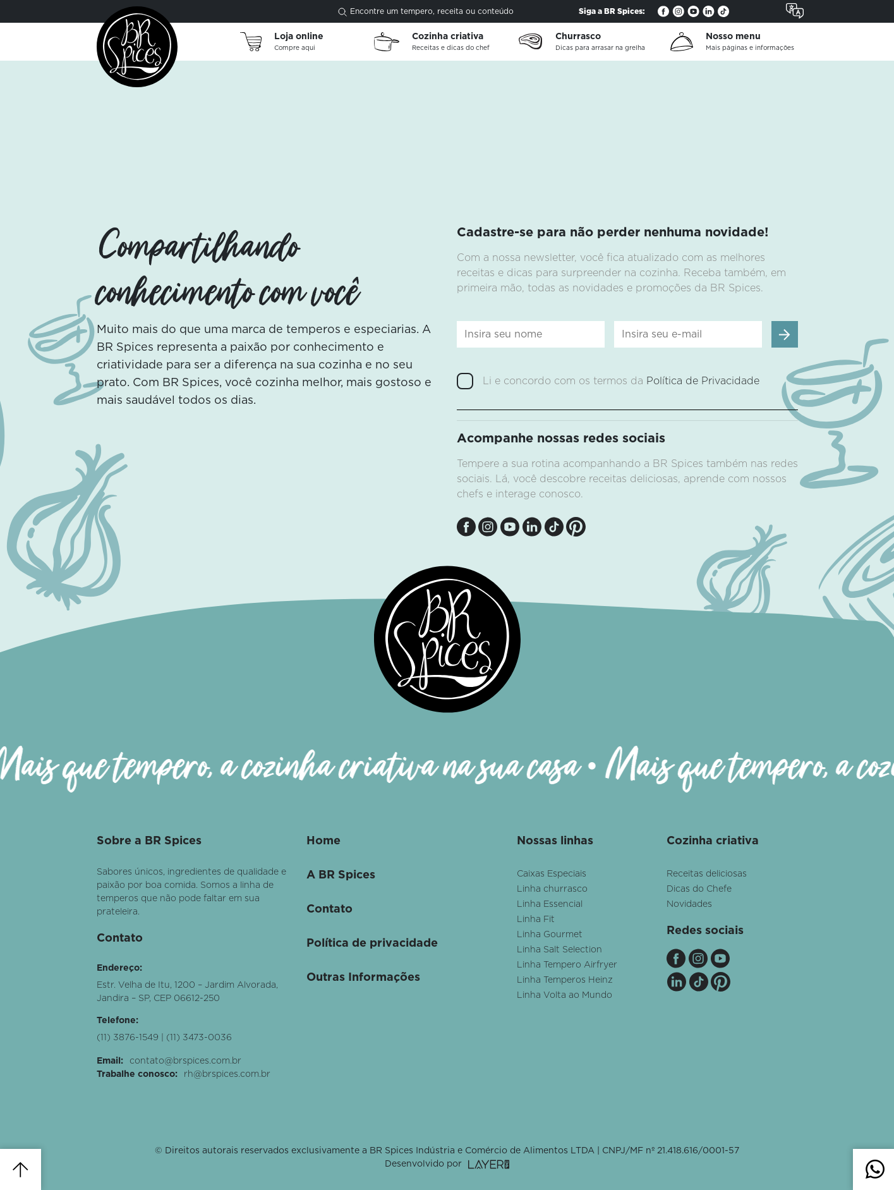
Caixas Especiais (551, 874)
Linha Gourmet (550, 934)
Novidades (689, 904)
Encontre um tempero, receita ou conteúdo (426, 12)
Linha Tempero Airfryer (567, 965)
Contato (329, 909)
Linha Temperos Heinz (565, 980)
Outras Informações (363, 977)
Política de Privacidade (702, 381)
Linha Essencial (550, 904)
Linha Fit (536, 919)
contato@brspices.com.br (185, 1061)
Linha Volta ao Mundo (564, 995)
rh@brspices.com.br (227, 1074)
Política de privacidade (372, 943)
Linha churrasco (552, 889)
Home (323, 841)
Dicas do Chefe (699, 889)
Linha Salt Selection (559, 949)
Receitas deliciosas (707, 874)
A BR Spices (340, 875)
